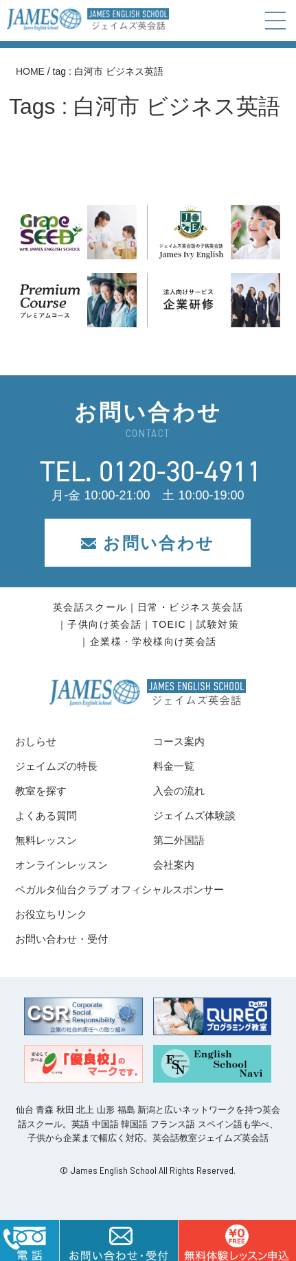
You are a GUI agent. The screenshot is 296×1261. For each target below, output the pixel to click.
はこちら (237, 1240)
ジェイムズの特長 (56, 766)
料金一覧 (173, 766)
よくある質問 (46, 815)
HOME (30, 71)
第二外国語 (179, 840)
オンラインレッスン (61, 865)
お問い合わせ (147, 543)
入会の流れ (179, 791)
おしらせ (35, 741)
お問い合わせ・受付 (61, 939)
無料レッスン (46, 840)
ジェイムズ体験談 (194, 815)
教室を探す (41, 791)
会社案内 (173, 865)
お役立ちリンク (51, 914)
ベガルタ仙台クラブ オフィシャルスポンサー (119, 889)
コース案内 (179, 741)
